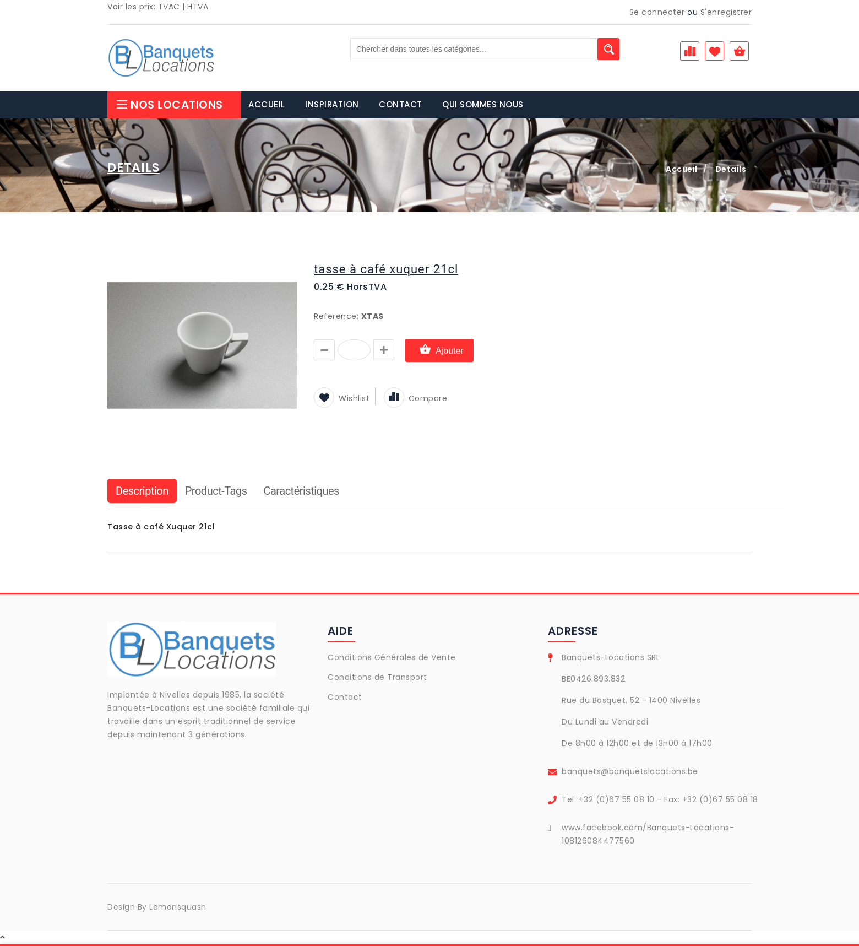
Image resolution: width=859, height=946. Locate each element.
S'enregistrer (726, 12)
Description (142, 491)
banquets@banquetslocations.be (630, 771)
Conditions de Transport (377, 677)
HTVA (197, 6)
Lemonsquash (177, 906)
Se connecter (657, 12)
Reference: (336, 316)
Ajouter (439, 350)
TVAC (169, 6)
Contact (345, 696)
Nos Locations (169, 104)
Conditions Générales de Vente (392, 657)
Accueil (682, 169)
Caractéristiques (301, 491)
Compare (416, 398)
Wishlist (341, 398)
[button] (287, 260)
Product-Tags (216, 491)
